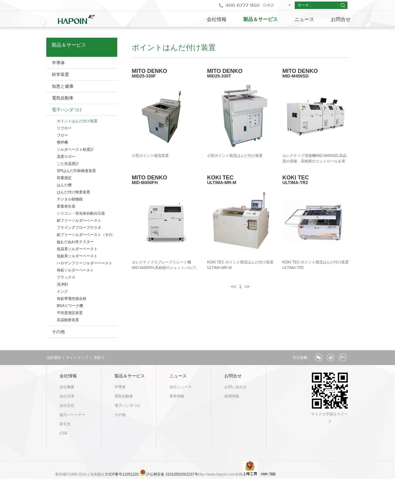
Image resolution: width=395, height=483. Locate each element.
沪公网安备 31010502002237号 (172, 474)
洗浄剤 (62, 284)
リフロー (64, 128)
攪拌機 (62, 142)
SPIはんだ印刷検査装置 (76, 171)
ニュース (304, 19)
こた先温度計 (68, 164)
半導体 (58, 62)
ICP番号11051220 (124, 474)
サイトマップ (77, 357)
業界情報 (176, 396)
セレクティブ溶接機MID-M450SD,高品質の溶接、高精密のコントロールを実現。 (314, 161)
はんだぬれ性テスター (75, 242)
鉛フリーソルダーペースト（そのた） (84, 235)
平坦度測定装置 (70, 313)
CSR (63, 433)
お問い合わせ (235, 387)
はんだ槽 (64, 185)
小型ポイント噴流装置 (150, 155)
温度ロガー (66, 156)
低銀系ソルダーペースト (77, 256)
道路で (99, 357)
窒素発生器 (66, 206)
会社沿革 (67, 396)
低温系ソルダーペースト (77, 249)
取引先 (65, 424)
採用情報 (231, 396)
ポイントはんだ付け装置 (77, 121)
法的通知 (53, 357)
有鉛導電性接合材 (71, 298)
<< (233, 286)
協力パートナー (72, 415)
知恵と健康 (62, 86)
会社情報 (217, 19)
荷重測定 (64, 178)
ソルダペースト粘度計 (75, 149)
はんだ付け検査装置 (73, 192)
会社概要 (67, 387)
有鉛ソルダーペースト (75, 270)
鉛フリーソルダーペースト (79, 220)
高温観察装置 (68, 320)
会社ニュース (180, 387)
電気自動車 (62, 97)
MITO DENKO (165, 73)
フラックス (66, 277)
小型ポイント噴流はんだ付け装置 (235, 155)
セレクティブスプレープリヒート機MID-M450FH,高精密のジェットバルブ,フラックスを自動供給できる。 (164, 267)
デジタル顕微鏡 (70, 199)
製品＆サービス (260, 19)
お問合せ (341, 19)
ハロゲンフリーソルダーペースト (84, 263)
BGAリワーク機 (70, 306)
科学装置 (60, 74)
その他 (58, 331)
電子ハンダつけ (67, 109)
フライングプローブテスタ (79, 227)
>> (246, 286)
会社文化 (67, 405)
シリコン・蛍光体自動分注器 (81, 213)
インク (62, 291)
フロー (62, 135)
